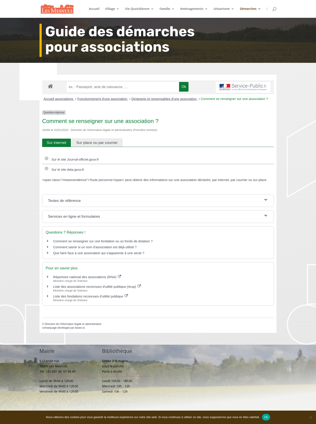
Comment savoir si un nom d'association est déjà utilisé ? (95, 247)
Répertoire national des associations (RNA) (87, 277)
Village (110, 9)
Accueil (94, 9)
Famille (165, 9)
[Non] (310, 417)
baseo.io (80, 327)
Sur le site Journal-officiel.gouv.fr (71, 159)
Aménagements (191, 9)
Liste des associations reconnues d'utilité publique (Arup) (97, 286)
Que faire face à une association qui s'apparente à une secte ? (98, 253)
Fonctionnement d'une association (102, 99)
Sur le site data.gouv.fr (64, 169)
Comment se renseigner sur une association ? (234, 99)
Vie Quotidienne (137, 9)
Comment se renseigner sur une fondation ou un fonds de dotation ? (103, 241)
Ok (266, 417)
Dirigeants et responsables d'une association (164, 99)
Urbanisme (222, 9)
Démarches (248, 9)
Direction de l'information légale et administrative (73, 324)
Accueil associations (59, 99)
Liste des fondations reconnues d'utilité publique (90, 296)
